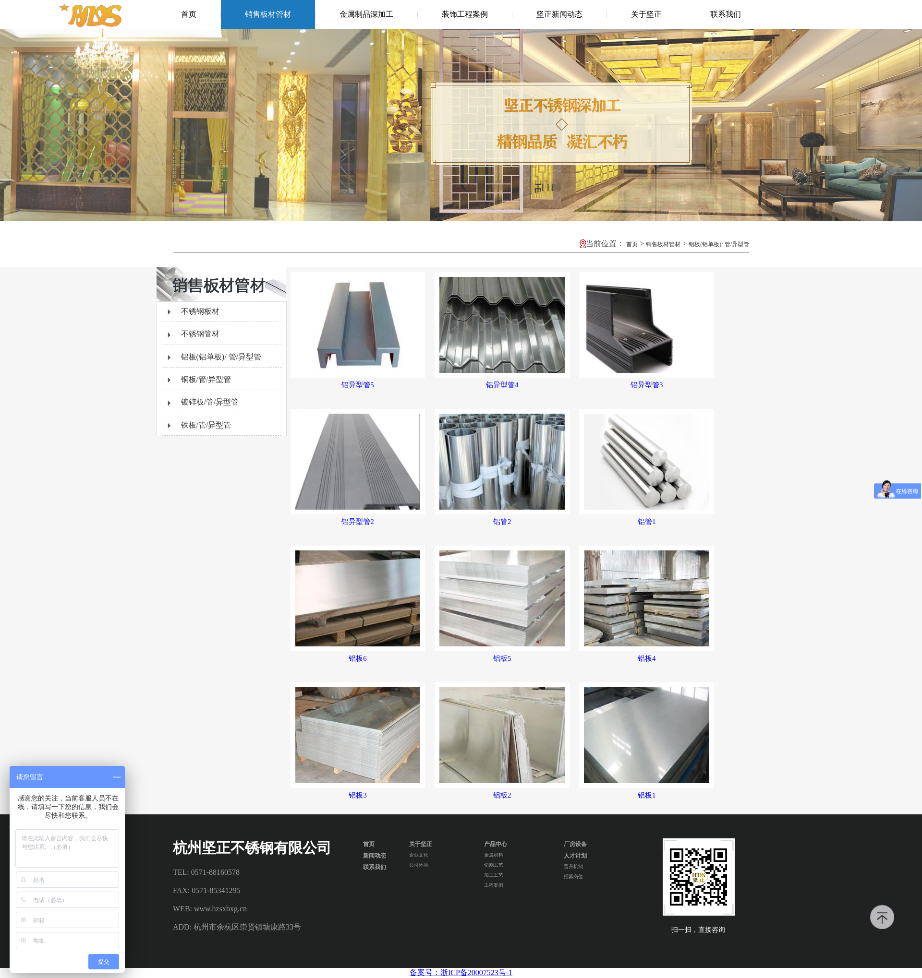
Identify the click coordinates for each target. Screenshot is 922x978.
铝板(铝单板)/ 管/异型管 (719, 244)
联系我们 (725, 14)
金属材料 (493, 855)
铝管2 (502, 521)
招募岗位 (573, 876)
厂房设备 (575, 844)
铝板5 (502, 658)
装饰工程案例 (465, 14)
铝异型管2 (357, 521)
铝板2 (502, 795)
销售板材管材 (268, 14)
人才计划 (575, 855)
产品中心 (495, 844)
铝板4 (647, 658)
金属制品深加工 (366, 14)
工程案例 (493, 885)
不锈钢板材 (191, 312)
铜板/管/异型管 (197, 380)
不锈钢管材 (191, 334)
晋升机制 (573, 866)
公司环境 (418, 865)
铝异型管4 (502, 385)
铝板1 (647, 795)
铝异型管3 (647, 385)
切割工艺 (493, 865)
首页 (188, 14)
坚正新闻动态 (559, 14)
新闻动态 (374, 855)
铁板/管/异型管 (197, 425)
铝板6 (358, 658)
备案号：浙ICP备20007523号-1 (461, 972)
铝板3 (358, 795)
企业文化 (418, 855)
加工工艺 (493, 875)
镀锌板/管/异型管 (201, 402)
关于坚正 (646, 14)
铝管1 (647, 521)
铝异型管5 (357, 385)
